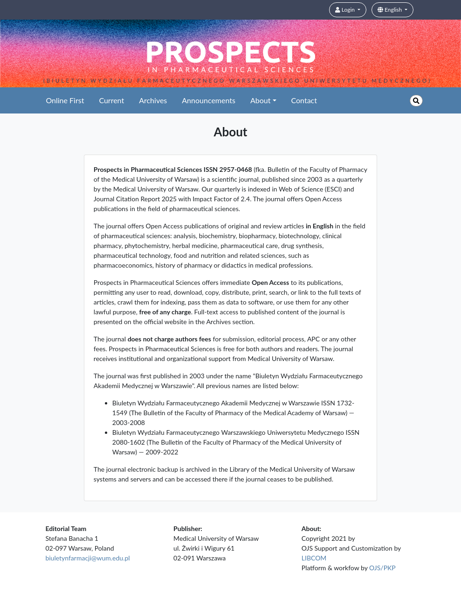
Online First (65, 100)
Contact (304, 100)
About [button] (260, 100)
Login (345, 9)
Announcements (208, 100)
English (390, 9)
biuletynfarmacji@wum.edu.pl (87, 558)
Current (111, 100)
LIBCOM (314, 558)
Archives (153, 100)
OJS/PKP (382, 568)
